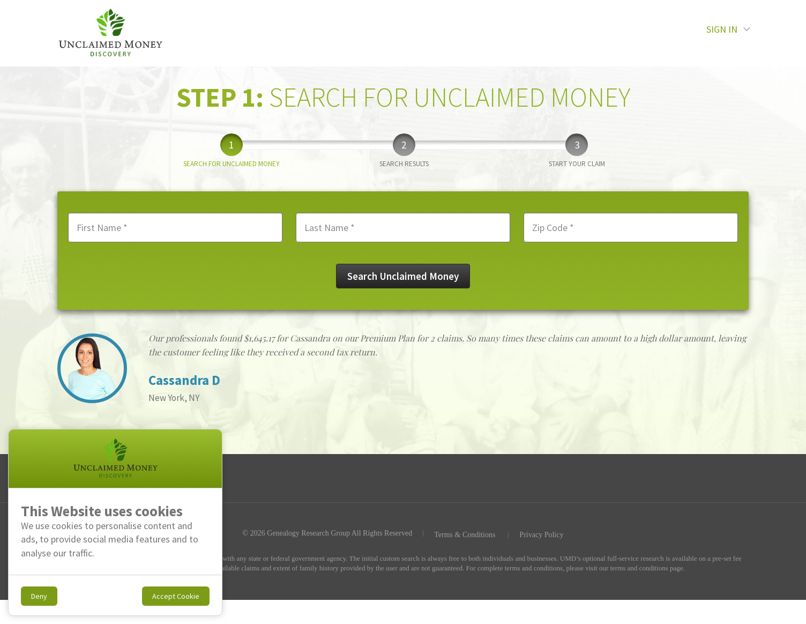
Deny (39, 596)
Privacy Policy (541, 535)
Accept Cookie (175, 596)
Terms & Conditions (464, 535)
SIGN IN (728, 32)
